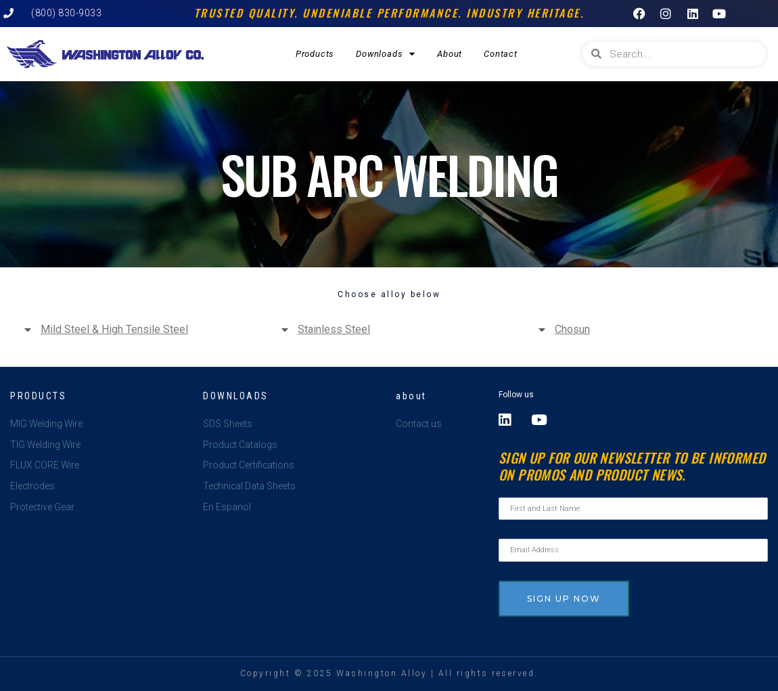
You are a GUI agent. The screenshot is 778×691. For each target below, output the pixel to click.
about (411, 396)
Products (315, 54)
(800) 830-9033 (66, 12)
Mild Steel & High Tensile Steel (114, 329)
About (449, 54)
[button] (132, 329)
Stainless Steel (334, 329)
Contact (501, 54)
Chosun (572, 329)
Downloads (385, 54)
